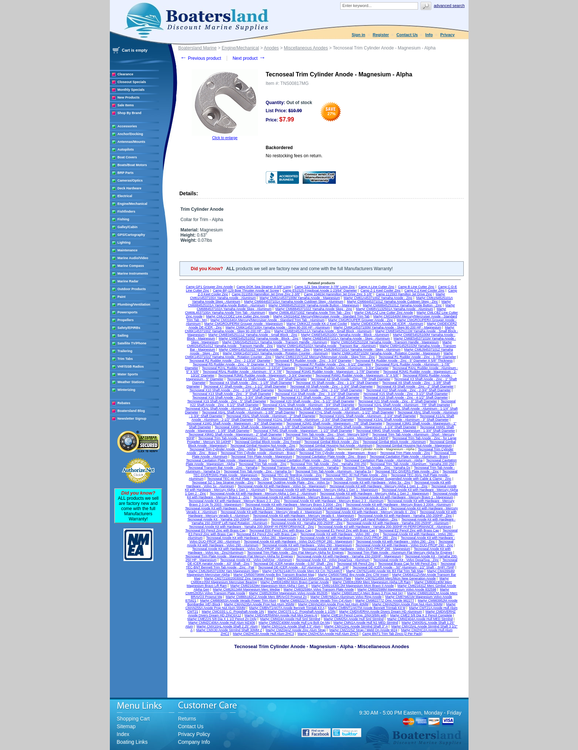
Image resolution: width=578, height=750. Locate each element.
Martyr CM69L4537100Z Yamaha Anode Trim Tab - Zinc (310, 312)
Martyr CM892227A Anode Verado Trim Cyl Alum (316, 600)
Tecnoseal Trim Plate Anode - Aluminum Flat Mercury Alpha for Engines (399, 552)
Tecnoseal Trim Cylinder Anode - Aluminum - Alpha (296, 449)
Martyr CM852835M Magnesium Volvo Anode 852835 (288, 593)
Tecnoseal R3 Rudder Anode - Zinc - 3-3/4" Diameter (313, 360)
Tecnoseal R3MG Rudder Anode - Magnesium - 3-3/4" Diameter (265, 375)
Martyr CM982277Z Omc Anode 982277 (384, 600)
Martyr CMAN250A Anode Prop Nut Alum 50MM (407, 604)
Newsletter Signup (132, 418)
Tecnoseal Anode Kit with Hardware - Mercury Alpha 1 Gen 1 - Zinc (379, 486)
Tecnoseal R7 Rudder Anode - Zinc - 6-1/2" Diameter (332, 364)
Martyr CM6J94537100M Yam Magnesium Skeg (223, 571)
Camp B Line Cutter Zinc (416, 287)
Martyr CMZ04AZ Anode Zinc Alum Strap (296, 630)
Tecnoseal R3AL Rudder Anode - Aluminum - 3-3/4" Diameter (344, 368)
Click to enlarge (224, 138)
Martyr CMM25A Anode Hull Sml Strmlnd (354, 619)
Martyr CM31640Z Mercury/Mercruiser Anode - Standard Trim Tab (321, 316)
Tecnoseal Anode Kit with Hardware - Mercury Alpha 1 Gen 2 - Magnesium (374, 493)
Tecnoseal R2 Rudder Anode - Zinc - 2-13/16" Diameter (230, 360)
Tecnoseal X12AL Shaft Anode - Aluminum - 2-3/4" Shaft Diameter (305, 420)
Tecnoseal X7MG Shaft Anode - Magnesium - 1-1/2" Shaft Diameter (302, 431)
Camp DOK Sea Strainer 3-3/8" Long (264, 287)
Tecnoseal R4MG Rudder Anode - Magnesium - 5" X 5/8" (357, 375)
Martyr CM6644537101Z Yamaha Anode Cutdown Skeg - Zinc (392, 301)
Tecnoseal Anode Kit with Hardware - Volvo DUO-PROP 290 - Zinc (404, 545)
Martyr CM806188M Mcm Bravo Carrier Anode (295, 582)
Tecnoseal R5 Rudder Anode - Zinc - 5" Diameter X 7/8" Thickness (241, 364)
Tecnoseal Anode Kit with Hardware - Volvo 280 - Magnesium (251, 538)
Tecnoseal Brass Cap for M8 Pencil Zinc (407, 563)
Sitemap (126, 726)
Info (429, 34)
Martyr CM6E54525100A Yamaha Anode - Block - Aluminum (345, 335)
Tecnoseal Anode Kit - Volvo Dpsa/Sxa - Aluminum (333, 560)
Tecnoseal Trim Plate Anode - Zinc (405, 453)
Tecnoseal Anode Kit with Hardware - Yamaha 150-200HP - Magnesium (348, 556)
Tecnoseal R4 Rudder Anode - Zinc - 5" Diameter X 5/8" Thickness (404, 360)
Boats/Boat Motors (132, 165)
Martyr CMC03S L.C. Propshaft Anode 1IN (233, 611)
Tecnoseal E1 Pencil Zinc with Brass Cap (345, 530)
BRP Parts (126, 173)
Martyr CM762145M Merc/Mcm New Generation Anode (395, 578)
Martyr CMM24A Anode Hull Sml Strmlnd (290, 619)
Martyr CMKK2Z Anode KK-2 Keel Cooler (316, 324)
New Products (129, 97)
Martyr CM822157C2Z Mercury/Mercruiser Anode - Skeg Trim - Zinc (325, 357)
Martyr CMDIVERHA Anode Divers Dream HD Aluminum (380, 611)
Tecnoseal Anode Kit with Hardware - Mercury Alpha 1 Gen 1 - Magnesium (323, 490)
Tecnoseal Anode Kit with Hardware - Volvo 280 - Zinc (339, 534)
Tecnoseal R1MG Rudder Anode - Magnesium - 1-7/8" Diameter (332, 372)
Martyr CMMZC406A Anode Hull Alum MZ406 (221, 623)
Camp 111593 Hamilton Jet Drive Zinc (404, 294)
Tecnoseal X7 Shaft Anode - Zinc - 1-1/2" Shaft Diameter (244, 386)
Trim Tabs (125, 359)
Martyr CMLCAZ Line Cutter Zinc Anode (384, 312)
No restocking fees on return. (294, 155)
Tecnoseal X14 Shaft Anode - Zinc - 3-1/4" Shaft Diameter (317, 394)
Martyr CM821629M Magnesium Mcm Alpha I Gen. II (269, 586)
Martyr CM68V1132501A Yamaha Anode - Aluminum (394, 309)
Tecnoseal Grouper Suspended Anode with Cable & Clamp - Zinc (404, 479)
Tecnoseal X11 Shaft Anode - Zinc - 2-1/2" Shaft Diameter (320, 390)
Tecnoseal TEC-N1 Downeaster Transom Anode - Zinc (312, 479)
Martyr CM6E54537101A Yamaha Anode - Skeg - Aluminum (346, 338)
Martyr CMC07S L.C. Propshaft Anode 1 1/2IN (301, 611)
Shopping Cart (133, 719)
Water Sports (128, 374)
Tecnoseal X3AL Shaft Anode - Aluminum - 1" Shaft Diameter (230, 408)
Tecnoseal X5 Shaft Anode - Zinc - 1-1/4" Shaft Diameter (337, 383)
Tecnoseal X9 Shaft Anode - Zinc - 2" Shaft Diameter (414, 386)
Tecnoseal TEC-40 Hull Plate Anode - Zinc (238, 479)
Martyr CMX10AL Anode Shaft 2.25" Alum (227, 626)
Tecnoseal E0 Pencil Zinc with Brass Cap (215, 530)
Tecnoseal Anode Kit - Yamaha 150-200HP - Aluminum (227, 519)
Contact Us (407, 34)
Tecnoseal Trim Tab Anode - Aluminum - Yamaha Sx (333, 471)
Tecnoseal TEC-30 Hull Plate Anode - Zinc (356, 475)
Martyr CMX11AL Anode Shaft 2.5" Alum (291, 626)
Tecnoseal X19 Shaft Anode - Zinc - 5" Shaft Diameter (226, 401)
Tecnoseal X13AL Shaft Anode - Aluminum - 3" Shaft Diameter (403, 420)
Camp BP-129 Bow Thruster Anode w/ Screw (246, 290)
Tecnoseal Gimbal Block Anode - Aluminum (394, 442)
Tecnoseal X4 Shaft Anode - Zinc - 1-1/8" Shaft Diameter (250, 383)
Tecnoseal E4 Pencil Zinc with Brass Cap (266, 534)
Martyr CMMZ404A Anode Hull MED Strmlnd (420, 619)
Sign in (358, 34)
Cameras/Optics (130, 180)
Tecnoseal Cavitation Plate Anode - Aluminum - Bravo (409, 456)
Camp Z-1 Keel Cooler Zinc (381, 290)
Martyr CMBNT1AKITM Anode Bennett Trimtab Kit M (366, 608)
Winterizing (126, 390)
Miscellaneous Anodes (306, 48)
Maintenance (128, 250)
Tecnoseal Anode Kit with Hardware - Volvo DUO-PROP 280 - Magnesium (298, 541)
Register (381, 34)
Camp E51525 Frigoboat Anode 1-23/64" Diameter (320, 290)
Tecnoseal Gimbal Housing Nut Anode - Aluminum (335, 445)
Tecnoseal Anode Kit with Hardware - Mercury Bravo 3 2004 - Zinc (293, 504)
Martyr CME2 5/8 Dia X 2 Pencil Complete (421, 615)
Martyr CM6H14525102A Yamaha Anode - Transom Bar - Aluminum (326, 346)
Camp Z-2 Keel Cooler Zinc (424, 290)
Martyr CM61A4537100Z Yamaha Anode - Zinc (378, 298)
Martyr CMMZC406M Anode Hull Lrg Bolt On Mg (294, 623)
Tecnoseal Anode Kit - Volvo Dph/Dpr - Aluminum (256, 560)
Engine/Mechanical (132, 204)
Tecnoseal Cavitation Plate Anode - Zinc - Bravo (331, 456)
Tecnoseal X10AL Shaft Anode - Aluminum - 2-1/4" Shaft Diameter (367, 416)
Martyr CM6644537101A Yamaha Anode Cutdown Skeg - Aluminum (293, 301)
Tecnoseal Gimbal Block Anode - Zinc (331, 442)
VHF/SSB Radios (131, 366)
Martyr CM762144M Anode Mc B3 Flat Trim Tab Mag (385, 571)
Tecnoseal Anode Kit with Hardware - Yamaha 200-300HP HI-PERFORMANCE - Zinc (251, 527)
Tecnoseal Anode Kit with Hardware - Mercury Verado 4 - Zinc (341, 508)
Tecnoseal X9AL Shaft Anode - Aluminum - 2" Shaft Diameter (271, 416)
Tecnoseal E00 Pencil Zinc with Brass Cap (280, 530)
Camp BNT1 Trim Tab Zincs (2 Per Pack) (392, 634)
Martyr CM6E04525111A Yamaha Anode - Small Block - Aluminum (323, 331)
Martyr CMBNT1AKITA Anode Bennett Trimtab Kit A (286, 608)
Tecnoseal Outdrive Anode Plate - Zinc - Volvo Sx (293, 482)
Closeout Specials (132, 82)
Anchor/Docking (130, 134)
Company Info (194, 742)
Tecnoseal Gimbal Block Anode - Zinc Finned (267, 442)
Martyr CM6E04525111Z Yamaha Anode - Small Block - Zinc (252, 335)
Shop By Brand (130, 113)
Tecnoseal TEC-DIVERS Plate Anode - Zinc (407, 471)
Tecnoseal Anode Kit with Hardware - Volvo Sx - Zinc (372, 482)
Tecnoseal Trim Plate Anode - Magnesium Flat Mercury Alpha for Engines (239, 556)
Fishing (123, 219)
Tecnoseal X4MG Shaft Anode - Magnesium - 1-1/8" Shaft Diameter (264, 427)
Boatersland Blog (131, 411)
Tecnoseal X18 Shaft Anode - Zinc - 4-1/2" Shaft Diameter (405, 397)
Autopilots (126, 149)
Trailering (125, 351)
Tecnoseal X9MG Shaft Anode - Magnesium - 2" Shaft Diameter (235, 434)
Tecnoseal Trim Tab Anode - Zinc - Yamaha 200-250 (328, 464)
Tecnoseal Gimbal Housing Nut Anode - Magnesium (414, 445)
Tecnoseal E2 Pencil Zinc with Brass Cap (409, 530)
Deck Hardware (130, 188)
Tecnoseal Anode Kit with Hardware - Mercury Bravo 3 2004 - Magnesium (239, 508)
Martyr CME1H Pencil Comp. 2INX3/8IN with (353, 615)
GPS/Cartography (131, 235)
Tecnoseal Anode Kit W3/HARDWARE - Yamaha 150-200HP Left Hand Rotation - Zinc (334, 519)
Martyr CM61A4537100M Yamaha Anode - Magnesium (300, 298)
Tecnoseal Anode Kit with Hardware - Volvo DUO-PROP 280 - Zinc (348, 538)
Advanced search (449, 5)
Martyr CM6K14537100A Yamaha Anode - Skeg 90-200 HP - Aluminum (278, 327)
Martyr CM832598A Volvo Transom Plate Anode (318, 589)
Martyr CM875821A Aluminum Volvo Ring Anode (346, 597)
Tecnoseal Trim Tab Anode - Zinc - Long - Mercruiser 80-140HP (342, 438)
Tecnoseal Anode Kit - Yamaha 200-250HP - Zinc (307, 523)
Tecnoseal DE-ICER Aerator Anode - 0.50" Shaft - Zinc (293, 563)
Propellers (126, 320)
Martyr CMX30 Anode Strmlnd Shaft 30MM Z (229, 630)
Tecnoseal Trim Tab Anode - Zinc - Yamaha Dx (376, 467)
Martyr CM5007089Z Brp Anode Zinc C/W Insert (353, 575)
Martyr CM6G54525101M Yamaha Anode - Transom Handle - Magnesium (385, 342)
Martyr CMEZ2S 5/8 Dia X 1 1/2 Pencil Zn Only (222, 619)
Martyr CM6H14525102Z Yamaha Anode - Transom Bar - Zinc (264, 349)
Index (123, 734)
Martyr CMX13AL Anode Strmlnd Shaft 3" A (356, 626)
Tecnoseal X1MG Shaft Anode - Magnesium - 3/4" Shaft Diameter (235, 423)
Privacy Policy (194, 734)
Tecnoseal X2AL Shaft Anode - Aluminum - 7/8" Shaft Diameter (404, 405)
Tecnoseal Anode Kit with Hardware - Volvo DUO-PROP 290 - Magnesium (356, 549)
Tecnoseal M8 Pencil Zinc (356, 563)
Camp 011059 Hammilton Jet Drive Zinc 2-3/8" (266, 294)
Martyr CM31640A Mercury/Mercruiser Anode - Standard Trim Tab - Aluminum (267, 320)
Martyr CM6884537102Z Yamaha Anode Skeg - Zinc (313, 309)
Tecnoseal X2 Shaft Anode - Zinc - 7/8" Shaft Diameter (351, 379)
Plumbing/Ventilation (134, 304)
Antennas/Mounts (132, 142)
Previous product (200, 58)
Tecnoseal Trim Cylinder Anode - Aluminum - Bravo (257, 453)
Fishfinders (127, 211)
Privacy (447, 34)
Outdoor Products (132, 289)
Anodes (271, 48)
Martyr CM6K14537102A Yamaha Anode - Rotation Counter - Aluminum (275, 353)
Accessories (127, 126)
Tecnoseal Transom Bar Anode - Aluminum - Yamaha (300, 467)
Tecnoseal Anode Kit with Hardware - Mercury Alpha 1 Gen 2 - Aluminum (263, 493)
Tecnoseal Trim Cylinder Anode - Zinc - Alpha (222, 449)
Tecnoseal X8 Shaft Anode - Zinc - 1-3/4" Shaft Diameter (331, 386)
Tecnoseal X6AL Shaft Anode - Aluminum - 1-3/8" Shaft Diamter (248, 412)
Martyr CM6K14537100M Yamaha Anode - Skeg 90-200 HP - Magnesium (387, 327)
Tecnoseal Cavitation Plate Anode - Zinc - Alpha (306, 460)
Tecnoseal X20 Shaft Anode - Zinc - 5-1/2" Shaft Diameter (312, 401)
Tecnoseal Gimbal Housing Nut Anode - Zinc (263, 445)
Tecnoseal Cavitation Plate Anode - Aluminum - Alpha (383, 460)
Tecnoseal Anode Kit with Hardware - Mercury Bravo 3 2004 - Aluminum (398, 504)
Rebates (124, 403)
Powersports (128, 312)
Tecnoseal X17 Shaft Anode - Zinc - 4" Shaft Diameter (320, 397)
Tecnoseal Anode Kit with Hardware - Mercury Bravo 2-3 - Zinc (234, 501)
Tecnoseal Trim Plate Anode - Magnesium (261, 456)
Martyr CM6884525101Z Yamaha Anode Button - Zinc (402, 305)
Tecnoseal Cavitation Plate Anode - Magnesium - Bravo (226, 460)
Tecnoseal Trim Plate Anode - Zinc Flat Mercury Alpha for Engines (295, 552)
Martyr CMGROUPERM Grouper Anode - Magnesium (243, 324)
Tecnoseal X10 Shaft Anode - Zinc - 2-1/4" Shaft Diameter (231, 390)
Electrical (125, 196)
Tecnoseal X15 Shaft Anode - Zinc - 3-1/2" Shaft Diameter (405, 394)
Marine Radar (128, 281)
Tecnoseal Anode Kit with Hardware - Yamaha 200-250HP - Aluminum (398, 523)
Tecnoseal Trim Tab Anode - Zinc (262, 464)
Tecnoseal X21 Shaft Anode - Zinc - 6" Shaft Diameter (397, 401)
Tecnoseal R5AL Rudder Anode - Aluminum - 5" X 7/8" (242, 372)
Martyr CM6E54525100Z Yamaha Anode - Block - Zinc (259, 338)
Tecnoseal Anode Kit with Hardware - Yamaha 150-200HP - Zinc (405, 515)
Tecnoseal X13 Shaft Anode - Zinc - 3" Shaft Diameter (231, 394)
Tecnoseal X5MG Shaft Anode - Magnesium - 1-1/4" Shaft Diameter (367, 427)
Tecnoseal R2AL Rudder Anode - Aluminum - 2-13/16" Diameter (249, 368)
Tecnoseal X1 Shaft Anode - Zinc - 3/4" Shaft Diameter (267, 379)
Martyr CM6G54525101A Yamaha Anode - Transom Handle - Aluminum (274, 342)
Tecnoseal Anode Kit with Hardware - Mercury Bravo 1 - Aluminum (301, 497)
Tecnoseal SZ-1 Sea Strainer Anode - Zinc (223, 482)
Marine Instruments (133, 273)
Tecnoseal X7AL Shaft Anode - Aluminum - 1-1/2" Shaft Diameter (346, 412)
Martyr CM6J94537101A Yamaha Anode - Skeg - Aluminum (356, 349)
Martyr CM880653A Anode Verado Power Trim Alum (238, 600)
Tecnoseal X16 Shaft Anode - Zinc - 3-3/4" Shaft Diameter (234, 397)
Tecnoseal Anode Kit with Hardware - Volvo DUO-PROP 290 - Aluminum (245, 549)
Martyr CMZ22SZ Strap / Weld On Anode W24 (363, 630)
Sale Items (126, 105)
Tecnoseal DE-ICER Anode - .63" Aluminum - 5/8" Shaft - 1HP (303, 567)
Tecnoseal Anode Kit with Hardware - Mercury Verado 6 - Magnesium (303, 515)
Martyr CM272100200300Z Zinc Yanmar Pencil (238, 578)
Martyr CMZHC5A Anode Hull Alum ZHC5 (328, 634)
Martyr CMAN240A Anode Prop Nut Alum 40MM (333, 604)
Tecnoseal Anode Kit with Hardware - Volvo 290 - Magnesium (307, 545)
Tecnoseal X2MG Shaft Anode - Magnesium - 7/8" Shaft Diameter (334, 423)
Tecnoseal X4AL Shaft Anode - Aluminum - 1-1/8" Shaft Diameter (325, 408)
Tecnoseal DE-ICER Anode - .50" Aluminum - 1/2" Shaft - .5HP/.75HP (403, 567)
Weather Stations (131, 382)
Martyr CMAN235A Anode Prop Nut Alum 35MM (259, 604)
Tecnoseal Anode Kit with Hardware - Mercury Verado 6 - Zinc (370, 512)
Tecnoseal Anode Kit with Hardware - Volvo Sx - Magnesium (282, 486)
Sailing (123, 335)
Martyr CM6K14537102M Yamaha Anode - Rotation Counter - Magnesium (385, 353)
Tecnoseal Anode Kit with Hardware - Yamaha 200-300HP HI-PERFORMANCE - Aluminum (384, 527)
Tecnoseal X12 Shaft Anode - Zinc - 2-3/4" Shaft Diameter (408, 390)
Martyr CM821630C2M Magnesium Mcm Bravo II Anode (352, 586)
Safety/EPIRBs (129, 328)
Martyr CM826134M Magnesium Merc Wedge (246, 589)
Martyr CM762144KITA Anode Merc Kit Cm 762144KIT (302, 571)
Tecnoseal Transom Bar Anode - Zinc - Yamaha (222, 467)
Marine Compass (131, 266)
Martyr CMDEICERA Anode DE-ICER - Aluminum (387, 324)
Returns (187, 719)
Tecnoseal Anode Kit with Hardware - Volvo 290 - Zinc (395, 541)
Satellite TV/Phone (132, 343)
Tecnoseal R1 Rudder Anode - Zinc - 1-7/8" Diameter (417, 357)
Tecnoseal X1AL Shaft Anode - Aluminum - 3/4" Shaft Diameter (308, 405)
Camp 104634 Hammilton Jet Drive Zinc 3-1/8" (338, 294)
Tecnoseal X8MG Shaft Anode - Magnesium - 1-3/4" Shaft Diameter (405, 431)
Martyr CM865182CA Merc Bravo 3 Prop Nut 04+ (367, 593)
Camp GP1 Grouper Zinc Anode (209, 287)
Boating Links (132, 742)
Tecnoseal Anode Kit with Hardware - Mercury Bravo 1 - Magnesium (403, 497)
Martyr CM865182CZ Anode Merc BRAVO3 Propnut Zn (266, 597)
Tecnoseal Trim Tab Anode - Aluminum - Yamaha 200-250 (412, 464)
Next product (249, 58)
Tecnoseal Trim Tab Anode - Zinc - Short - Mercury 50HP (327, 434)
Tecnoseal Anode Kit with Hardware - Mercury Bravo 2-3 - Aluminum (334, 501)
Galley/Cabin (128, 227)
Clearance (125, 74)
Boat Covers (127, 157)
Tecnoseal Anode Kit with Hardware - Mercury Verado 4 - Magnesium (271, 512)
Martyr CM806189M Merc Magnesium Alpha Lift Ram (371, 582)
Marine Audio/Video (133, 258)
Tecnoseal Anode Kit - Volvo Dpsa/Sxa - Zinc (406, 560)
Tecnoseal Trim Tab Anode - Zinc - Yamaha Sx (258, 471)
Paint (122, 297)
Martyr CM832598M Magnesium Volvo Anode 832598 (397, 589)
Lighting (124, 242)
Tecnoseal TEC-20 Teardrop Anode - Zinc (291, 475)
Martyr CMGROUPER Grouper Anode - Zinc (360, 320)
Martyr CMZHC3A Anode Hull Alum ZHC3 (263, 634)
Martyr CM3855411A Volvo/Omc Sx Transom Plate (314, 578)
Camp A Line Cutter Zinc (376, 287)
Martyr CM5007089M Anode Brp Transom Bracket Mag (273, 575)
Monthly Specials (131, 90)
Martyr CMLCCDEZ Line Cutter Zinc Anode (237, 316)
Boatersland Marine (197, 48)
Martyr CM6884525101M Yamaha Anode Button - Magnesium (314, 305)
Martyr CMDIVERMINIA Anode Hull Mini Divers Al (281, 615)
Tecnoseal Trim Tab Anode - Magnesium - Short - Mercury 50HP (245, 438)
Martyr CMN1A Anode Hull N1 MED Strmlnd (366, 623)
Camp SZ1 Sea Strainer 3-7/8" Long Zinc (325, 287)
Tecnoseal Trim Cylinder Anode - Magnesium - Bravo (337, 453)
